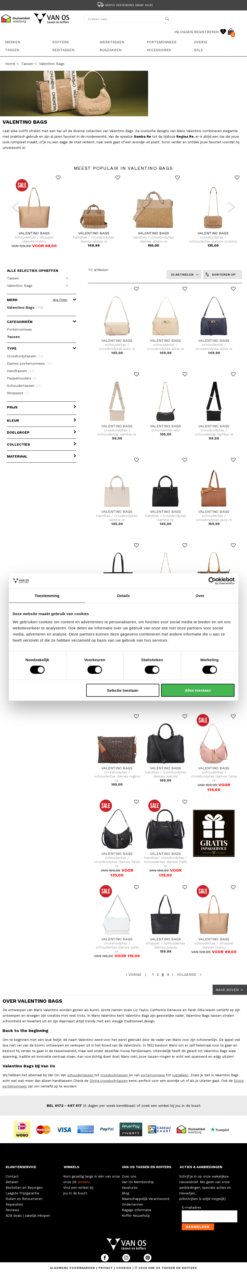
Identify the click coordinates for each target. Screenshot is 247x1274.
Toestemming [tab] (47, 595)
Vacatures (130, 1188)
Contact (12, 1176)
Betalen (12, 1182)
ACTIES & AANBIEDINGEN (201, 1167)
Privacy (106, 1268)
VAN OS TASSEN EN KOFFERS (146, 1167)
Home (10, 64)
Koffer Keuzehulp (136, 1216)
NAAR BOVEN (230, 990)
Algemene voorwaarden (73, 1268)
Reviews (12, 1210)
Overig (200, 42)
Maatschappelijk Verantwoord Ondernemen (145, 1201)
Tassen (12, 50)
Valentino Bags (51, 64)
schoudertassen (80, 1075)
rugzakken (180, 1075)
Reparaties (14, 1204)
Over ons (129, 1176)
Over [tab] (200, 595)
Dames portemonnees (29, 363)
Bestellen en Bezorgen (24, 1188)
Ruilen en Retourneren (24, 1199)
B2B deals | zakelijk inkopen (28, 1216)
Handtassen (21, 371)
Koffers (60, 42)
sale (198, 50)
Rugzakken (110, 50)
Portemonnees (161, 42)
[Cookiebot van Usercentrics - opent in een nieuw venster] (212, 581)
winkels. (84, 1182)
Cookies (124, 1268)
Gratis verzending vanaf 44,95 (125, 5)
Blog (125, 1193)
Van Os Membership (138, 1182)
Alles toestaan (198, 690)
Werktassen (112, 42)
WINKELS (71, 1167)
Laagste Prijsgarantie (22, 1193)
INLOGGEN (183, 32)
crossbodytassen (114, 1075)
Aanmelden (198, 1227)
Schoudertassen (24, 386)
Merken (12, 42)
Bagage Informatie (136, 1210)
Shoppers (18, 393)
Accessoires (159, 50)
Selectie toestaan (122, 690)
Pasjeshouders (21, 378)
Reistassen (63, 50)
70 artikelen (98, 270)
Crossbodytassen (25, 356)
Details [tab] (123, 595)
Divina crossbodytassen (108, 1081)
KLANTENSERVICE (21, 1167)
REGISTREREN (206, 32)
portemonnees (153, 1075)
